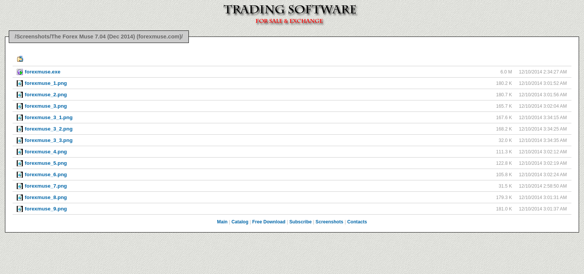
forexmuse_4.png (46, 152)
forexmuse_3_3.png (48, 140)
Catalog (240, 222)
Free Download (269, 222)
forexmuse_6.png (46, 174)
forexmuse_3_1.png (48, 117)
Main (222, 222)
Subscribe (300, 222)
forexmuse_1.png (46, 83)
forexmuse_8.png (46, 197)
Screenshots (329, 222)
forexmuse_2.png (46, 94)
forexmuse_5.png (46, 163)
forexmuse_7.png (46, 186)
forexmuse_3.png (46, 106)
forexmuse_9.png (46, 209)
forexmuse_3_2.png (48, 129)
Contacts (357, 222)
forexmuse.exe (43, 72)
